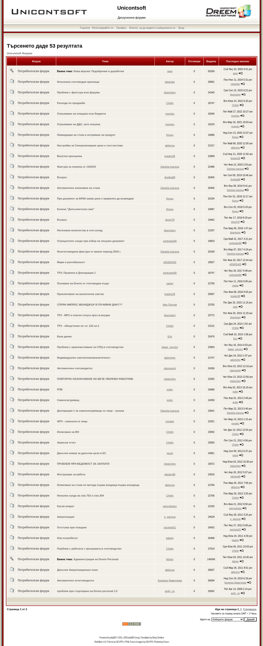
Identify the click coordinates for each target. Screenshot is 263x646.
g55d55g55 (169, 262)
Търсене (85, 27)
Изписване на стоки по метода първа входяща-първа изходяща (98, 485)
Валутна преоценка (69, 156)
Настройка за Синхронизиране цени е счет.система (90, 145)
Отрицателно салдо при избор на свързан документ (91, 241)
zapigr (169, 283)
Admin (169, 559)
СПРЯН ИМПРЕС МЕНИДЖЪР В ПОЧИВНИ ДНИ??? (89, 304)
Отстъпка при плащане (72, 527)
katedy (170, 538)
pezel (170, 453)
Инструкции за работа (71, 474)
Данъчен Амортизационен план (77, 569)
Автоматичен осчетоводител (75, 580)
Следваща (249, 609)
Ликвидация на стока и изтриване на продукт (86, 134)
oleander (170, 81)
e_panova (169, 516)
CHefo (169, 103)
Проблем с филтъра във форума (78, 92)
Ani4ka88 (169, 177)
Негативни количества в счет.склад (80, 230)
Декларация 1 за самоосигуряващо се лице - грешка (90, 410)
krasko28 (170, 156)
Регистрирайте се (102, 27)
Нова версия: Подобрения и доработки (99, 71)
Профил (121, 27)
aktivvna (170, 145)
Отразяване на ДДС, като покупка (78, 124)
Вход (181, 27)
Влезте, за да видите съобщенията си (152, 27)
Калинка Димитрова (170, 580)
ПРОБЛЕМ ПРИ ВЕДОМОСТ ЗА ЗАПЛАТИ (83, 463)
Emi (169, 336)
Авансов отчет (66, 442)
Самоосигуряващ (68, 400)
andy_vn (170, 591)
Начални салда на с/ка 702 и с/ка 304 (80, 495)
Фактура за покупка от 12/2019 (76, 166)
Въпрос (62, 177)
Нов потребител (67, 538)
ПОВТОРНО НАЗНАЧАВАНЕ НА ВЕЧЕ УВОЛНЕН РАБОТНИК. (95, 378)
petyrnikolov (170, 506)
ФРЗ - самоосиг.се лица (72, 421)
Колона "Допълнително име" (76, 209)
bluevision (169, 92)
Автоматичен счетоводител (74, 368)
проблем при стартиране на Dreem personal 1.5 (87, 591)
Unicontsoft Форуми (19, 53)
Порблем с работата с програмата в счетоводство (89, 548)
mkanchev (170, 378)
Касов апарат (65, 506)
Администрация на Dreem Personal (96, 559)
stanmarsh (170, 368)
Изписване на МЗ (68, 432)
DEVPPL (120, 642)
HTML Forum (130, 642)
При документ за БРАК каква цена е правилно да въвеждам (95, 198)
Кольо (170, 134)
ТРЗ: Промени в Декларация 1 (76, 272)
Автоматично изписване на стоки (78, 187)
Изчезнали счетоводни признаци (78, 81)
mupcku (170, 113)
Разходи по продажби (71, 103)
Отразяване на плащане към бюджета (81, 113)
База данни (64, 336)
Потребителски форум (33, 71)
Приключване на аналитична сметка (80, 294)
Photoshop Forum (161, 642)
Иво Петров (170, 304)
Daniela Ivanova (169, 166)
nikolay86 (169, 474)
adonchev (169, 357)
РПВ (60, 389)
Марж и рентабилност (71, 262)
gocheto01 (170, 527)
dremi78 (170, 219)
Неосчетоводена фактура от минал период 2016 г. (89, 251)
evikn (170, 389)
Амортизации (65, 516)
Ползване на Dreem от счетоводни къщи (83, 283)
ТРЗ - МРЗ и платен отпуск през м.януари (83, 315)
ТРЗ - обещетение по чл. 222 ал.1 (78, 325)
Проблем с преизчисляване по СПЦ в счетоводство (90, 347)
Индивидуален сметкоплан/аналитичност (84, 357)
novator (170, 421)
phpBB (113, 637)
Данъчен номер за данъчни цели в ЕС (81, 453)
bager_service (170, 347)
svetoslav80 (170, 241)
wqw (169, 71)
